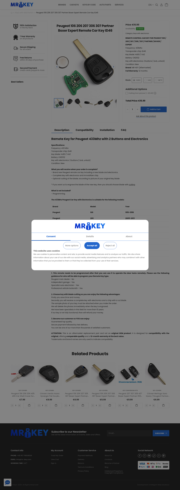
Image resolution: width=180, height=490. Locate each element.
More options (71, 245)
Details (90, 236)
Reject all (110, 245)
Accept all (92, 245)
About (129, 236)
